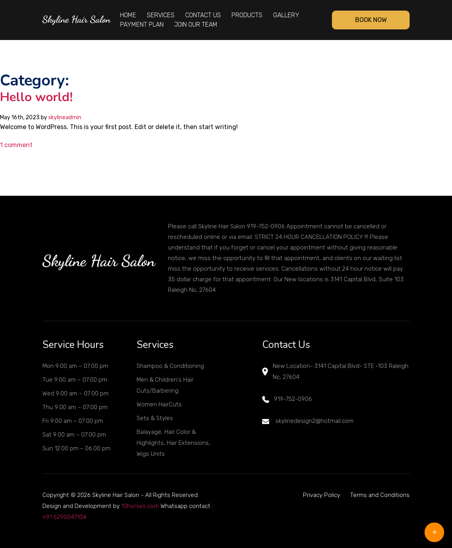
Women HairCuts (159, 404)
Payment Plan (142, 24)
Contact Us (203, 15)
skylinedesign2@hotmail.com (308, 420)
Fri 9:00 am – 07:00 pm (72, 420)
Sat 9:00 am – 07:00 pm (74, 434)
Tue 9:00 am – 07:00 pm (74, 379)
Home (128, 15)
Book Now (371, 20)
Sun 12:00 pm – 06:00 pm (76, 448)
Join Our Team (195, 24)
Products (246, 15)
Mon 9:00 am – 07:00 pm (75, 366)
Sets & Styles (155, 418)
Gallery (286, 15)
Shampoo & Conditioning (170, 366)
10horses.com (140, 506)
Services (161, 15)
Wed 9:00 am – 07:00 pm (75, 393)
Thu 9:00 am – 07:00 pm (75, 407)
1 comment (16, 145)
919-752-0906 (287, 399)
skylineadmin (64, 117)
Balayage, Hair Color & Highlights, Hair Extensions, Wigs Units (173, 442)
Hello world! (36, 97)
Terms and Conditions (380, 495)
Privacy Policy (321, 495)
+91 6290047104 (64, 517)
